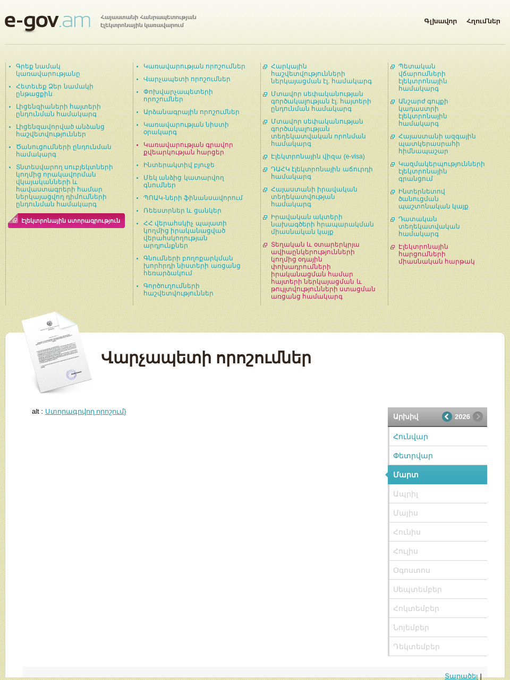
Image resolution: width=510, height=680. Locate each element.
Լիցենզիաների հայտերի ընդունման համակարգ (58, 110)
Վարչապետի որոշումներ (187, 79)
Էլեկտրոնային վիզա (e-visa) (318, 156)
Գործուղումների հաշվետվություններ (178, 289)
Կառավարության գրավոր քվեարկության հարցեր (188, 148)
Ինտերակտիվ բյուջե (179, 165)
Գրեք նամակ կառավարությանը (48, 70)
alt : (79, 411)
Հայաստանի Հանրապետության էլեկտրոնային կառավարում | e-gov (100, 24)
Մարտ (406, 474)
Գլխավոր (440, 19)
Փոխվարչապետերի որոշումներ (178, 95)
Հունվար (410, 436)
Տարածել (461, 676)
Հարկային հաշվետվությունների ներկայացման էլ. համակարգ (321, 74)
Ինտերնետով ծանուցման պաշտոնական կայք (433, 199)
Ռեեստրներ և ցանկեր (182, 210)
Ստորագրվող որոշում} (85, 411)
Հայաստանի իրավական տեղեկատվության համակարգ (314, 197)
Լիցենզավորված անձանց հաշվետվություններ (60, 130)
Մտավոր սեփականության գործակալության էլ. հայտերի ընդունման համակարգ (321, 101)
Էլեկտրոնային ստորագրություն (70, 220)
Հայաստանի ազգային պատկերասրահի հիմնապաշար (437, 144)
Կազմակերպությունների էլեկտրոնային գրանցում (441, 171)
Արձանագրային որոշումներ (191, 112)
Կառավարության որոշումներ (194, 66)
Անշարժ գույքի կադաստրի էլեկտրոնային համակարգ (423, 112)
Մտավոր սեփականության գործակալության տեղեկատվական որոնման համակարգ (318, 132)
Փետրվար (413, 455)
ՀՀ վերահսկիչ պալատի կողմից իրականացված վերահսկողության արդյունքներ (185, 234)
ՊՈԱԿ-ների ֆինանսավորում (193, 198)
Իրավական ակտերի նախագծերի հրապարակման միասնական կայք (322, 224)
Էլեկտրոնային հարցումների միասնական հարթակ (436, 254)
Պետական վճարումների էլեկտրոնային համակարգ (422, 77)
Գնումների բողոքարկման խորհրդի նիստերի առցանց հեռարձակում (192, 266)
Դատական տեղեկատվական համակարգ (429, 226)
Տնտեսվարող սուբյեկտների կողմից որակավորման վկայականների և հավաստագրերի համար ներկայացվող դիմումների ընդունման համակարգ (64, 185)
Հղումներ (483, 19)
